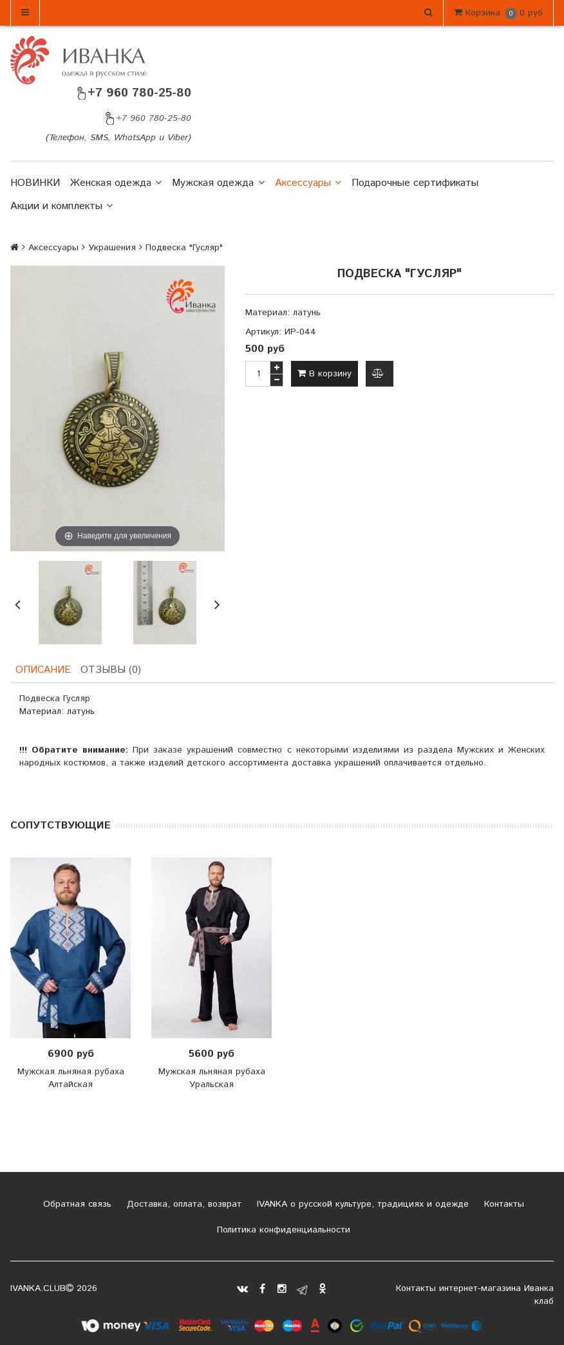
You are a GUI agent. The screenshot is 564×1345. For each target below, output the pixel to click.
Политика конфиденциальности (282, 1231)
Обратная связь (75, 1205)
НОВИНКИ (35, 183)
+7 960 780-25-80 (133, 93)
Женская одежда (116, 183)
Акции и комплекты (61, 206)
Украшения (112, 247)
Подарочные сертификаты (415, 183)
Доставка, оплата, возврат (182, 1205)
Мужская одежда (218, 183)
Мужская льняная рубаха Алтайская (70, 1079)
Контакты (502, 1205)
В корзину (324, 373)
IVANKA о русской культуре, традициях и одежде (361, 1205)
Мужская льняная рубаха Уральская (211, 1079)
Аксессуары (308, 183)
